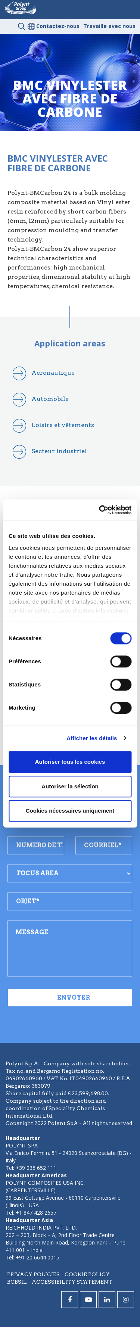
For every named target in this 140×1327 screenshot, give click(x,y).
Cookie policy (87, 1274)
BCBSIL (17, 1282)
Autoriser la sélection (70, 786)
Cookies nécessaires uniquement (70, 810)
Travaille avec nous (109, 25)
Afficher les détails (91, 738)
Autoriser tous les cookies (70, 761)
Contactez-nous (58, 25)
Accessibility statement (72, 1282)
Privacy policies (33, 1274)
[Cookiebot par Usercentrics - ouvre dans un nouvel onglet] (99, 510)
